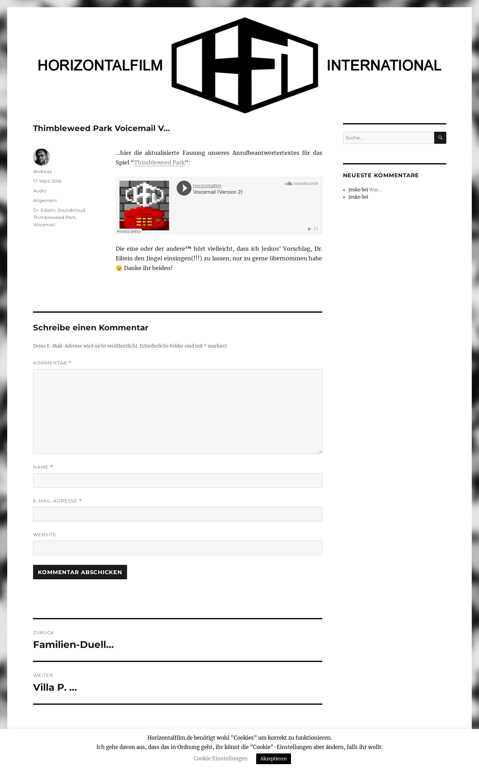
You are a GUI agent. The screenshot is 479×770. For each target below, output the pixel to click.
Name (43, 467)
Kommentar (52, 363)
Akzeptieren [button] (273, 759)
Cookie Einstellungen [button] (221, 758)
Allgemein (45, 200)
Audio (39, 190)
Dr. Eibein (44, 210)
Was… (375, 190)
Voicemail (44, 224)
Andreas (42, 171)
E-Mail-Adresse (57, 501)
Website (44, 534)
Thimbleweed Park (159, 162)
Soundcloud (71, 210)
